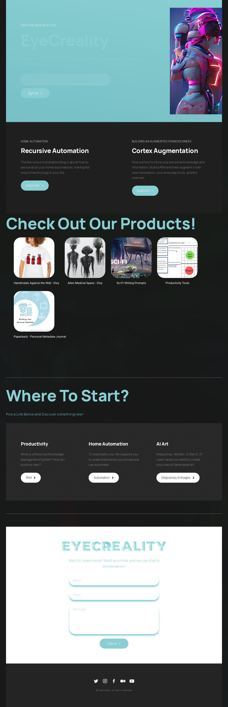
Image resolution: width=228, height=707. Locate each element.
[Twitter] (96, 681)
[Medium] (122, 681)
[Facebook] (113, 681)
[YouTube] (131, 681)
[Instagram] (105, 681)
